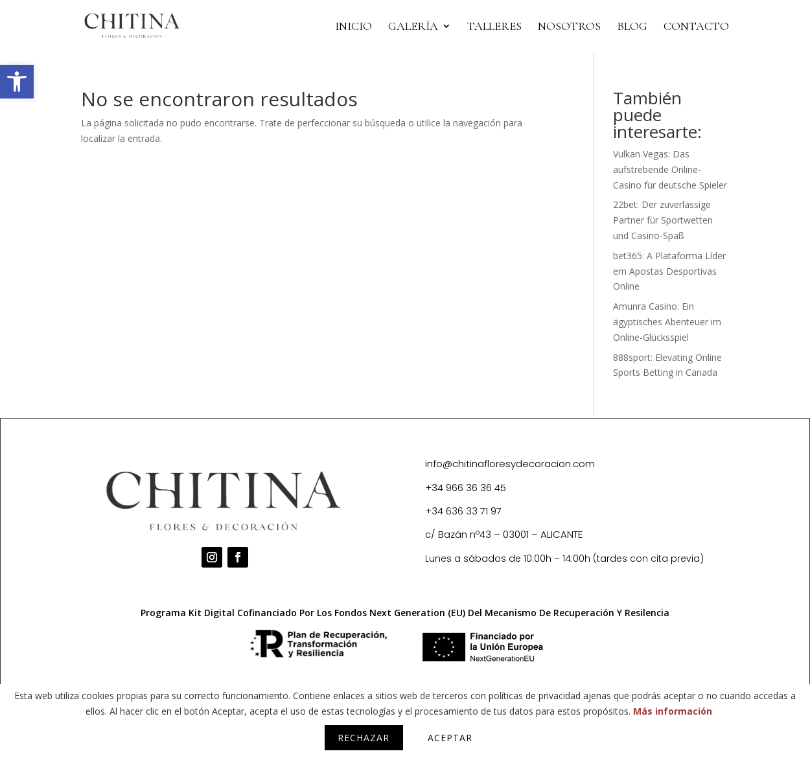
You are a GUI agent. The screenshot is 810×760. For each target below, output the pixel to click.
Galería (413, 27)
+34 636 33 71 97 (463, 511)
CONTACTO (696, 27)
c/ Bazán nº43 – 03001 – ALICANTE (504, 534)
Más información (672, 711)
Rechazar (363, 737)
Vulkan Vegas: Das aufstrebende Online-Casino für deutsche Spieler (670, 169)
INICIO (353, 27)
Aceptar (450, 737)
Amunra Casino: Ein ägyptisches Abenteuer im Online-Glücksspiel (667, 321)
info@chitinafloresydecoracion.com (510, 463)
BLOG (632, 27)
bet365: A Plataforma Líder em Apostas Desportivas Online (669, 271)
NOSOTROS (569, 27)
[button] (17, 81)
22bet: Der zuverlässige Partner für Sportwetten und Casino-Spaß (663, 220)
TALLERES (494, 27)
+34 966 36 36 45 (465, 487)
